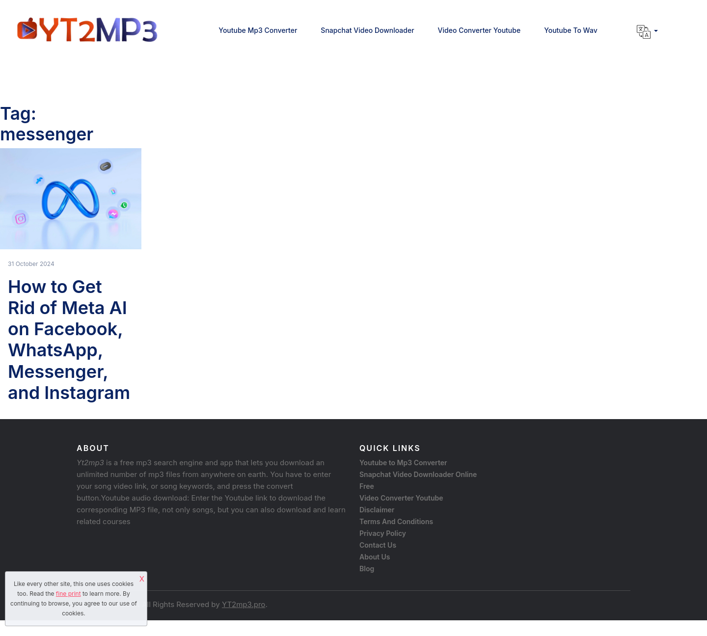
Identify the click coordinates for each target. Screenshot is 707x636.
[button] (647, 32)
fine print (68, 593)
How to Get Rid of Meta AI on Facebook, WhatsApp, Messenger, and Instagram (69, 339)
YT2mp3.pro (243, 604)
